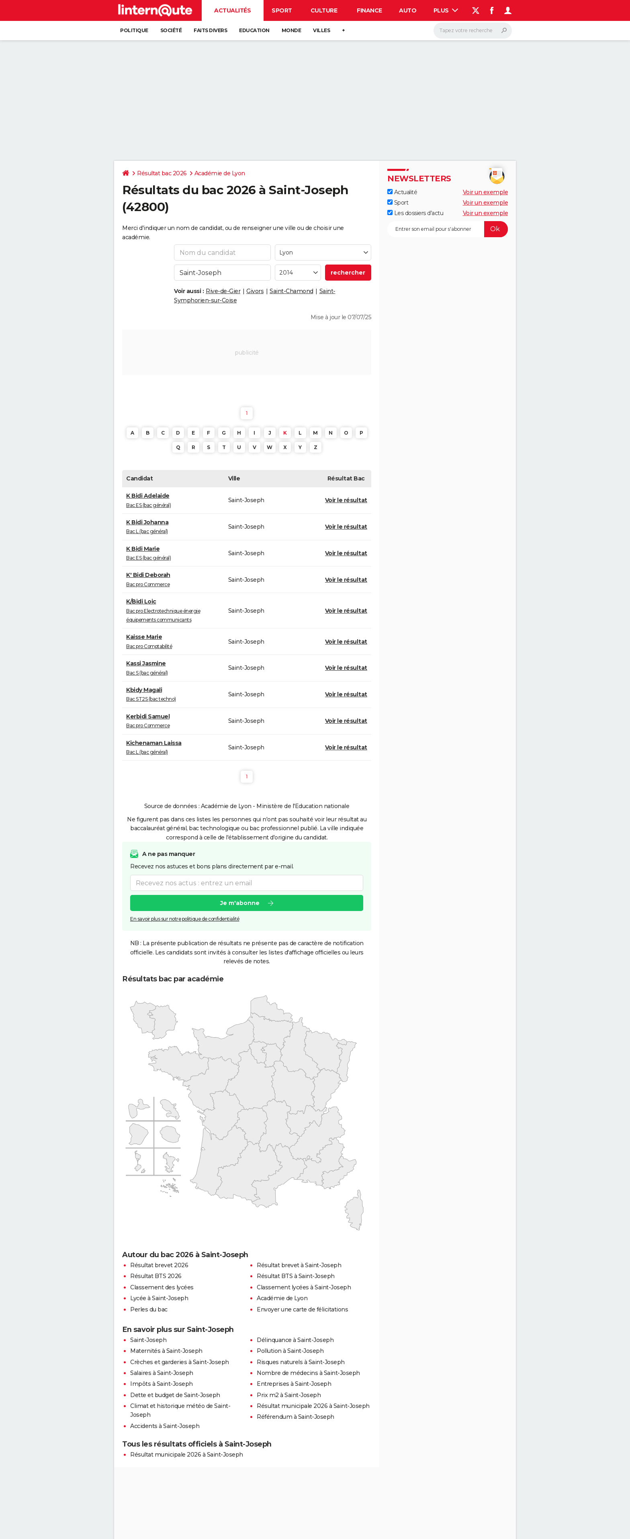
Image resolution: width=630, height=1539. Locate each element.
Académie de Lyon (219, 173)
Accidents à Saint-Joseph (164, 1426)
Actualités (232, 10)
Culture (324, 10)
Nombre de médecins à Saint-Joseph (308, 1373)
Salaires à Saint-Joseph (161, 1373)
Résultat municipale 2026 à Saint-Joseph (313, 1406)
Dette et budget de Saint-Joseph (175, 1395)
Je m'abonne (240, 903)
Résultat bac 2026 (162, 173)
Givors (255, 291)
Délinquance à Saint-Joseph (295, 1340)
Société (171, 30)
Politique (134, 30)
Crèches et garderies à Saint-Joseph (179, 1362)
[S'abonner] (447, 229)
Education (254, 30)
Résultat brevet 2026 (159, 1265)
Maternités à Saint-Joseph (166, 1350)
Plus (446, 10)
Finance (369, 10)
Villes (321, 30)
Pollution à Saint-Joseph (290, 1350)
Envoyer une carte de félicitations (302, 1309)
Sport (282, 10)
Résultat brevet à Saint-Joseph (299, 1265)
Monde (291, 30)
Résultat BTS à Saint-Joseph (296, 1276)
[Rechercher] (473, 31)
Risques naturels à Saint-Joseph (301, 1362)
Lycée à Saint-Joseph (159, 1298)
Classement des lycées (162, 1287)
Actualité (402, 192)
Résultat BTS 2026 (156, 1276)
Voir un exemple (485, 192)
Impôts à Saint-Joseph (161, 1383)
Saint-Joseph (148, 1340)
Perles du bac (149, 1309)
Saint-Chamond (291, 291)
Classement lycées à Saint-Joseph (304, 1287)
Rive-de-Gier (223, 291)
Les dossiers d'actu (415, 213)
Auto (407, 10)
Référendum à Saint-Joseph (295, 1416)
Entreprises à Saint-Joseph (294, 1383)
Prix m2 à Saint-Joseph (289, 1395)
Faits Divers (210, 30)
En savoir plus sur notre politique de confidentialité (184, 919)
